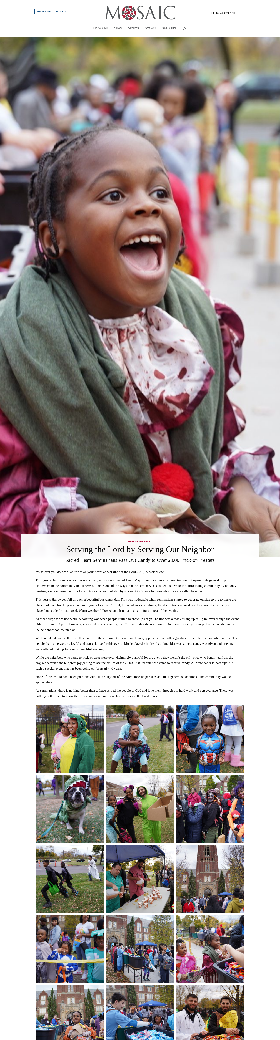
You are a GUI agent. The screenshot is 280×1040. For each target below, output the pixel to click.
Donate (61, 11)
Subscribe (44, 11)
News (118, 28)
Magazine (100, 28)
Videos (133, 28)
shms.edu (169, 28)
